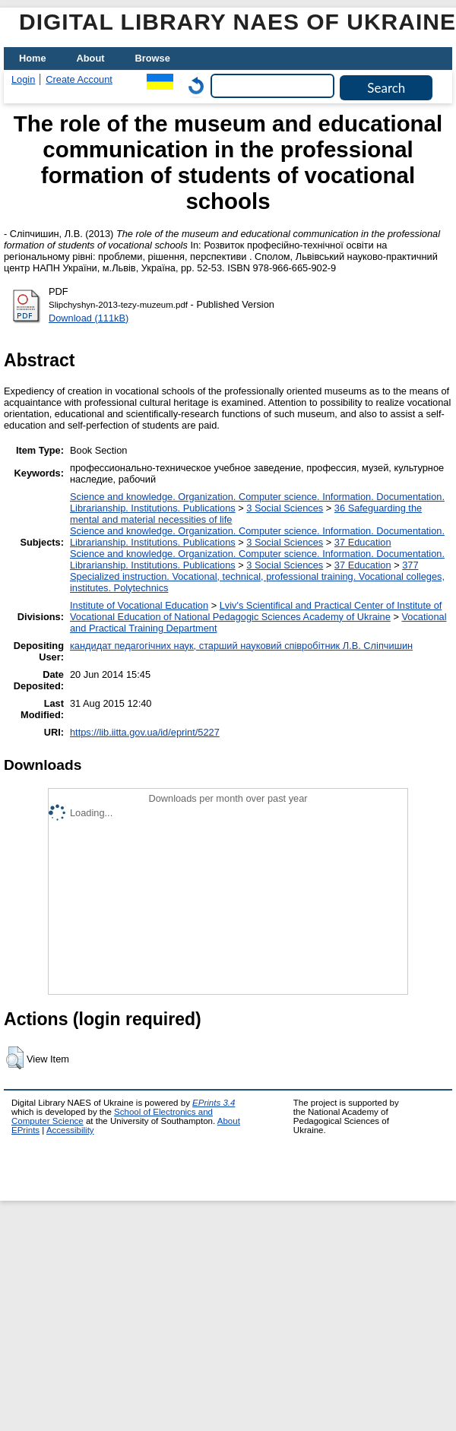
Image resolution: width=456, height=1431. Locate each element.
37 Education (362, 542)
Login (23, 79)
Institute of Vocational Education (139, 605)
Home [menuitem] (32, 58)
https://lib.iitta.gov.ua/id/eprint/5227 (145, 732)
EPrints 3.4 (213, 1102)
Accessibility (70, 1130)
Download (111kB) (88, 318)
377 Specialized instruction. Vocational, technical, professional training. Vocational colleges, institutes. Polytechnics (257, 576)
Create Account (79, 79)
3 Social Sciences (284, 508)
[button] (15, 1057)
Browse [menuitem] (152, 58)
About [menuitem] (91, 58)
